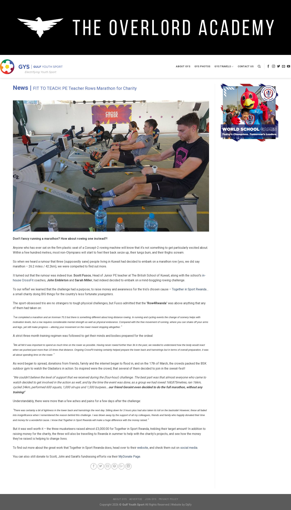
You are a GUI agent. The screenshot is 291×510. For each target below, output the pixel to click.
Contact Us (246, 66)
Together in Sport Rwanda (189, 289)
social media (188, 448)
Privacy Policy (168, 499)
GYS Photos (202, 66)
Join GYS (150, 499)
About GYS (183, 66)
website (142, 448)
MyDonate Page (129, 456)
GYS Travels (223, 66)
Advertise (136, 499)
